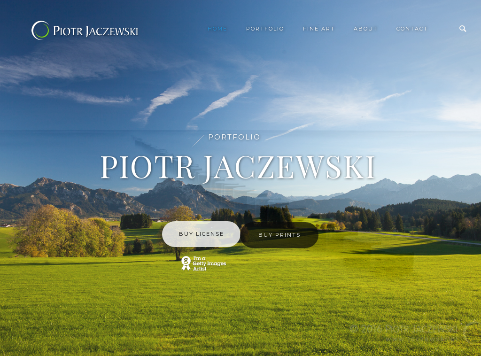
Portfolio (265, 28)
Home (217, 28)
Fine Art (319, 28)
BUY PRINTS (279, 235)
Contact (412, 28)
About (366, 28)
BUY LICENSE (201, 234)
